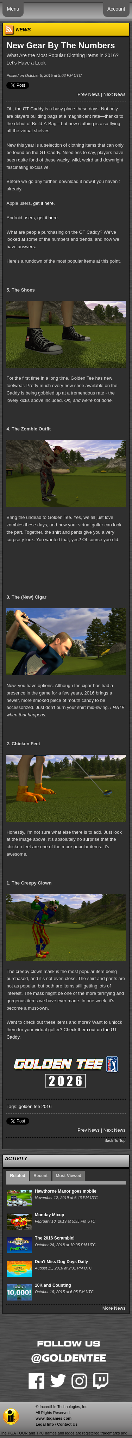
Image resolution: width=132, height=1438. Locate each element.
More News (114, 1308)
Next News (114, 94)
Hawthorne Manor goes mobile (65, 1191)
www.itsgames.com (53, 1418)
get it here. (48, 217)
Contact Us (67, 1424)
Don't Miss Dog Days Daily (61, 1261)
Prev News (88, 94)
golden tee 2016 (35, 1106)
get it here (43, 203)
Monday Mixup (49, 1214)
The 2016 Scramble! (55, 1238)
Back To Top (115, 1140)
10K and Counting (53, 1285)
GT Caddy (33, 108)
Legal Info (45, 1424)
